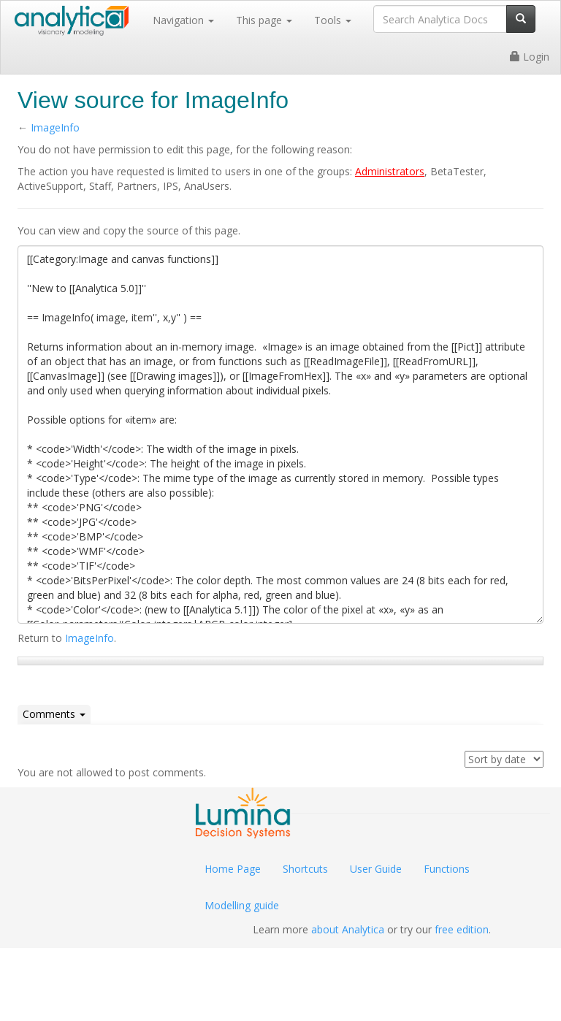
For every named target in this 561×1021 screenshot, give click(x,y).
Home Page (233, 869)
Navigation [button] (183, 20)
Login (529, 57)
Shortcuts (305, 869)
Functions (447, 869)
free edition (462, 929)
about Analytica (347, 929)
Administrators (389, 171)
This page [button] (264, 20)
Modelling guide (242, 905)
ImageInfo (55, 127)
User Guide (376, 869)
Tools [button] (332, 20)
